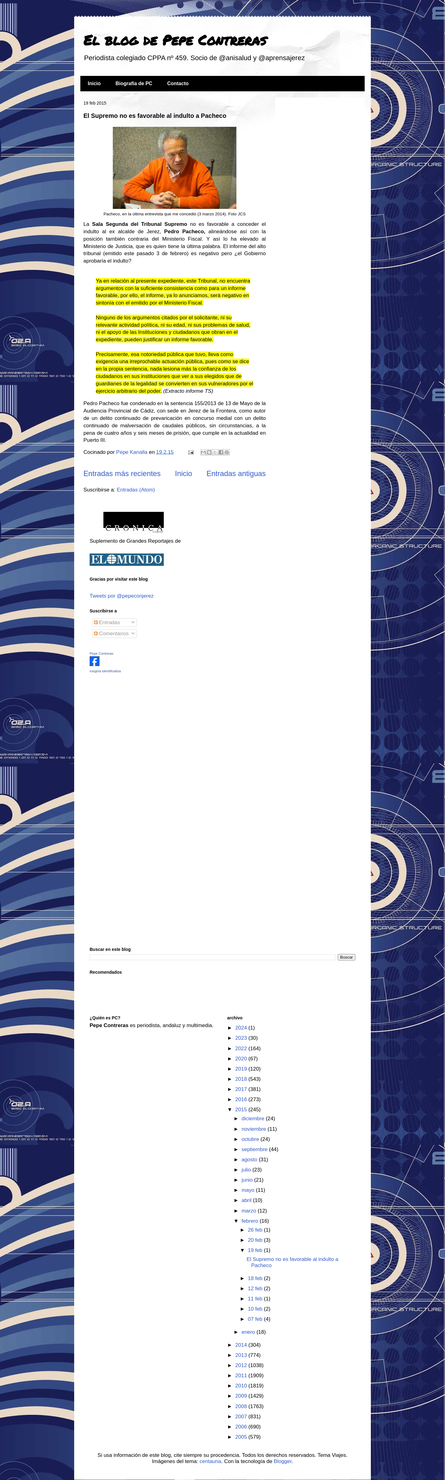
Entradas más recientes (122, 473)
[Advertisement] (128, 721)
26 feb (256, 1230)
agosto (250, 1160)
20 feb (256, 1240)
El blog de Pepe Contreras (174, 40)
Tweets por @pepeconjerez (122, 596)
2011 (241, 1375)
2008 (241, 1406)
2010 (241, 1386)
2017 (241, 1089)
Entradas (107, 622)
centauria (210, 1461)
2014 (241, 1345)
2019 (241, 1069)
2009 (241, 1396)
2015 (241, 1110)
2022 (241, 1048)
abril (247, 1200)
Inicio (94, 83)
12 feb (256, 1288)
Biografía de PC (134, 83)
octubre (251, 1139)
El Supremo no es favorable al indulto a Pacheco (154, 115)
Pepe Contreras (101, 653)
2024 (241, 1028)
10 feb (256, 1309)
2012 (241, 1365)
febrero (251, 1221)
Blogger (283, 1461)
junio (248, 1180)
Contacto (178, 83)
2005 (241, 1437)
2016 (241, 1099)
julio (247, 1170)
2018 (241, 1079)
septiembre (255, 1149)
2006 (241, 1427)
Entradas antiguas (236, 473)
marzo (250, 1211)
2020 (241, 1059)
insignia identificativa (105, 671)
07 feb (256, 1319)
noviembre (255, 1129)
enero (249, 1332)
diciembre (254, 1118)
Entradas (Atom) (136, 490)
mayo (249, 1190)
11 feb (256, 1299)
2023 (241, 1038)
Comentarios (111, 633)
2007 (241, 1417)
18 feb (256, 1278)
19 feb (256, 1250)
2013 (241, 1355)
